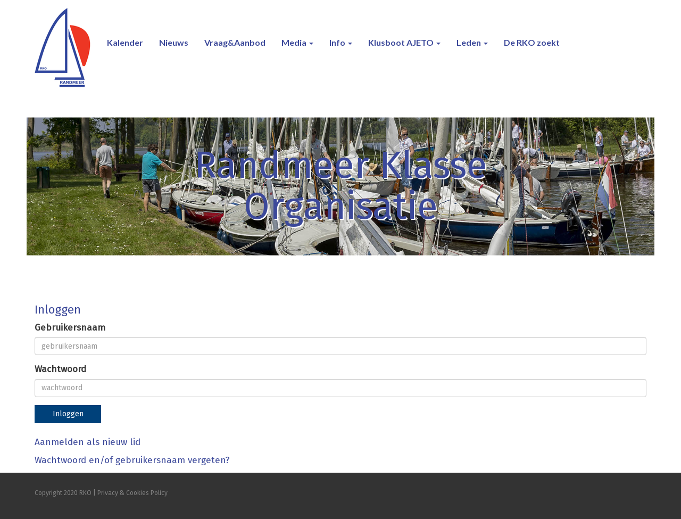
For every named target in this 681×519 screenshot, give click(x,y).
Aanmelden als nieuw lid (87, 442)
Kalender (125, 42)
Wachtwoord (60, 369)
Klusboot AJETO (404, 42)
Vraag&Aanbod (234, 42)
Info (340, 42)
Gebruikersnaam (70, 327)
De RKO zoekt (532, 42)
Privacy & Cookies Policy (132, 493)
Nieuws (173, 42)
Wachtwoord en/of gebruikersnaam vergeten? (132, 460)
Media (297, 42)
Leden (472, 42)
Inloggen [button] (68, 413)
